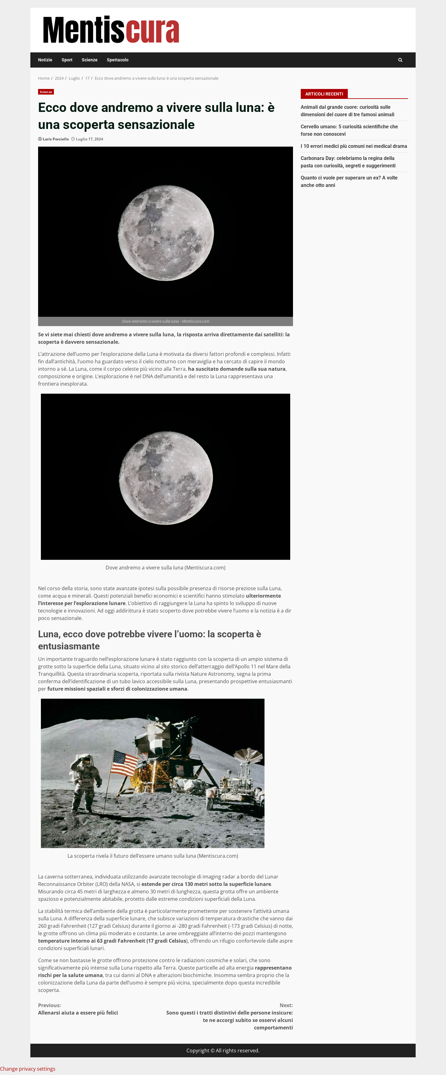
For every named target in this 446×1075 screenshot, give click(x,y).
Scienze (90, 59)
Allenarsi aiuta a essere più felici (102, 1009)
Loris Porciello (56, 139)
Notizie (45, 59)
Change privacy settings (27, 1068)
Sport (67, 59)
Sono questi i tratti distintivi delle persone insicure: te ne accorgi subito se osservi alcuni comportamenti (229, 1016)
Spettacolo (118, 59)
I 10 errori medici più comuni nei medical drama (354, 146)
